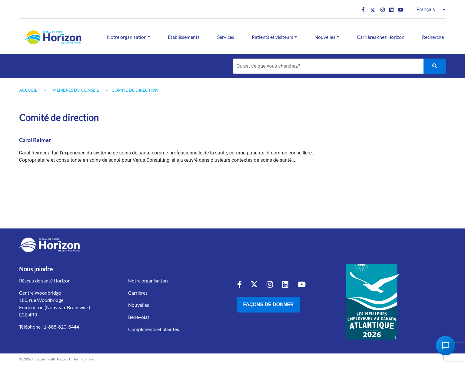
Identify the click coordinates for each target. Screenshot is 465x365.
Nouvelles (324, 37)
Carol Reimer (35, 140)
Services (225, 37)
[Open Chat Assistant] (445, 345)
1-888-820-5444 (61, 327)
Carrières (138, 293)
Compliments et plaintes (153, 329)
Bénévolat (138, 317)
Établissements (184, 37)
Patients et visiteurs (272, 37)
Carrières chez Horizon (380, 37)
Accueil (28, 90)
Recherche (433, 37)
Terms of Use (83, 359)
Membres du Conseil (76, 90)
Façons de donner (268, 304)
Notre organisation (127, 37)
